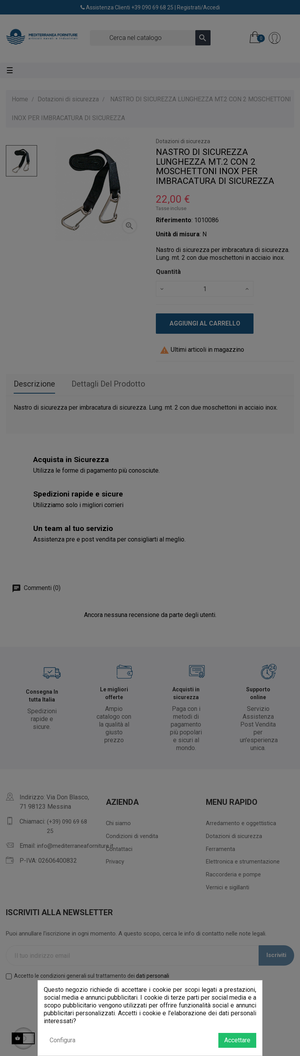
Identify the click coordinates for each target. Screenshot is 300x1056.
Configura (62, 1040)
